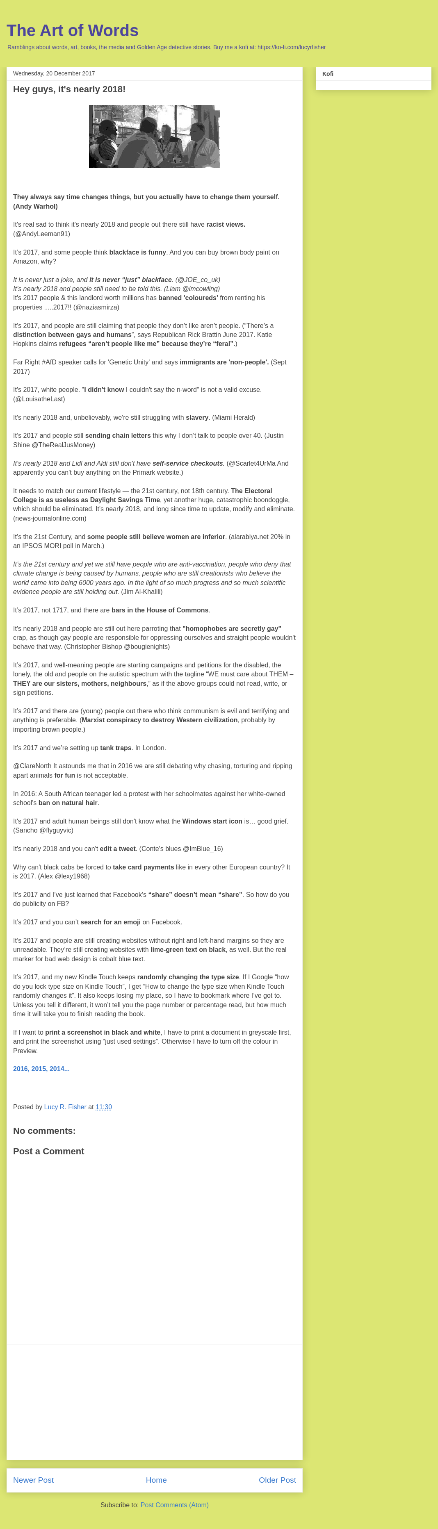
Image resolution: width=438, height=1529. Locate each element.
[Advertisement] (154, 1402)
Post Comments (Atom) (175, 1505)
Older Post (277, 1480)
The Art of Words (73, 30)
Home (156, 1480)
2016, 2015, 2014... (41, 1068)
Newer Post (33, 1480)
